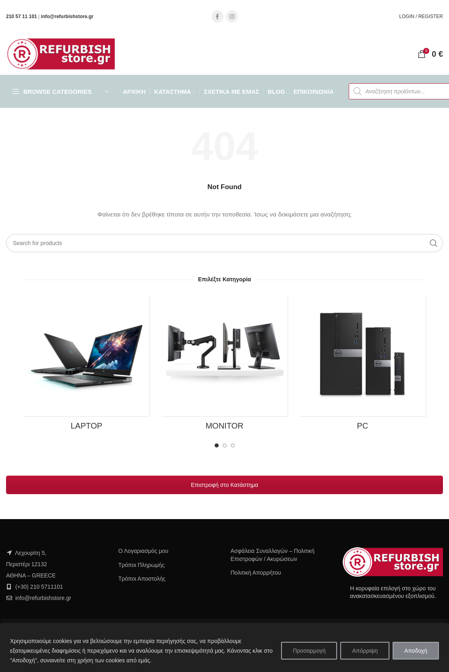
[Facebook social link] (217, 16)
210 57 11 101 (21, 16)
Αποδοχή (415, 650)
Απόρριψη (365, 650)
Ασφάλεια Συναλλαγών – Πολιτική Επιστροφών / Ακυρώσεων (273, 555)
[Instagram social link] (232, 16)
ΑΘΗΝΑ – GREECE (31, 575)
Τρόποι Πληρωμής (141, 565)
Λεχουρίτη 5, (30, 553)
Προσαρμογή (309, 650)
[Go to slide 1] (217, 445)
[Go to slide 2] (225, 445)
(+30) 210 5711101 (39, 586)
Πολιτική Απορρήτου (256, 572)
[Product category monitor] (224, 365)
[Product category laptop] (86, 365)
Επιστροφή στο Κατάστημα (224, 485)
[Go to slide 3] (233, 445)
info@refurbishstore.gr (43, 598)
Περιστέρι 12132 (26, 564)
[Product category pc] (363, 365)
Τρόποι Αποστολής (142, 578)
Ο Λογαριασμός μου (143, 551)
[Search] (224, 243)
